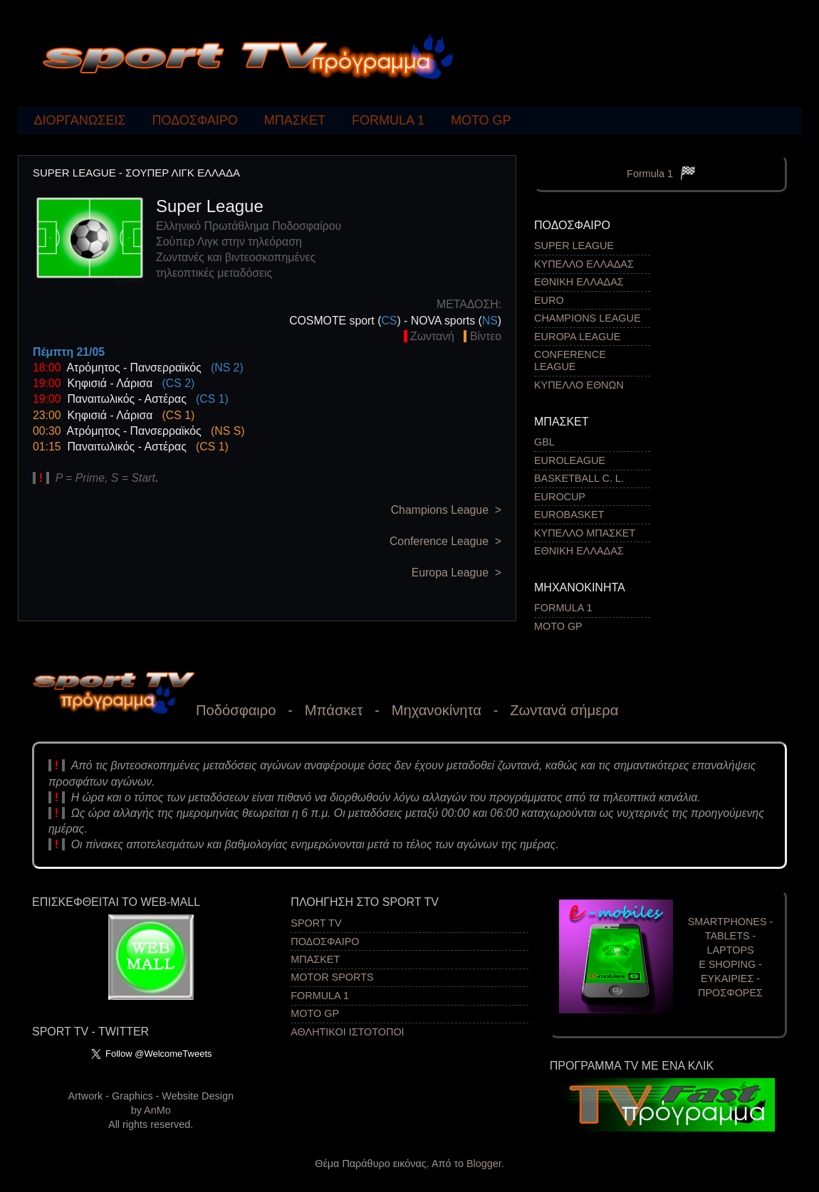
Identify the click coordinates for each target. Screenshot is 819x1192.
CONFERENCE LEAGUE (570, 360)
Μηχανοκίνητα (436, 710)
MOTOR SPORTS (332, 977)
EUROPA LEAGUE (577, 336)
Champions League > (446, 510)
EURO (549, 300)
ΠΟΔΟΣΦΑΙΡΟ (195, 120)
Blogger (483, 1163)
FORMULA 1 (388, 120)
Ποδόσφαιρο (236, 710)
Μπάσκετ (334, 710)
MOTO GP (481, 120)
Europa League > (456, 572)
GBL (544, 442)
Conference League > (445, 541)
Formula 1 (650, 173)
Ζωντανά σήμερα (564, 710)
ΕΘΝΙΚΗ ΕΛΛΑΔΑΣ (579, 282)
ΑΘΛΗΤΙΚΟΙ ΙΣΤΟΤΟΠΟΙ (347, 1032)
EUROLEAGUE (569, 460)
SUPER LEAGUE (574, 245)
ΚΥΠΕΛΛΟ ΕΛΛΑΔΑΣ (584, 264)
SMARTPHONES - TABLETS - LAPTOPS (730, 936)
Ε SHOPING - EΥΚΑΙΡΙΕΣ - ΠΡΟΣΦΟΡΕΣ (730, 978)
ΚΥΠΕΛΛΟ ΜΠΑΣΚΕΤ (584, 533)
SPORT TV (316, 923)
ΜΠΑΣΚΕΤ (294, 120)
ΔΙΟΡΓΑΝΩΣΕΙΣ (80, 120)
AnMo (157, 1110)
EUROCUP (559, 496)
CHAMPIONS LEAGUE (587, 318)
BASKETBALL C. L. (579, 478)
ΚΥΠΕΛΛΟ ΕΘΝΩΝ (579, 385)
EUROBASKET (569, 514)
